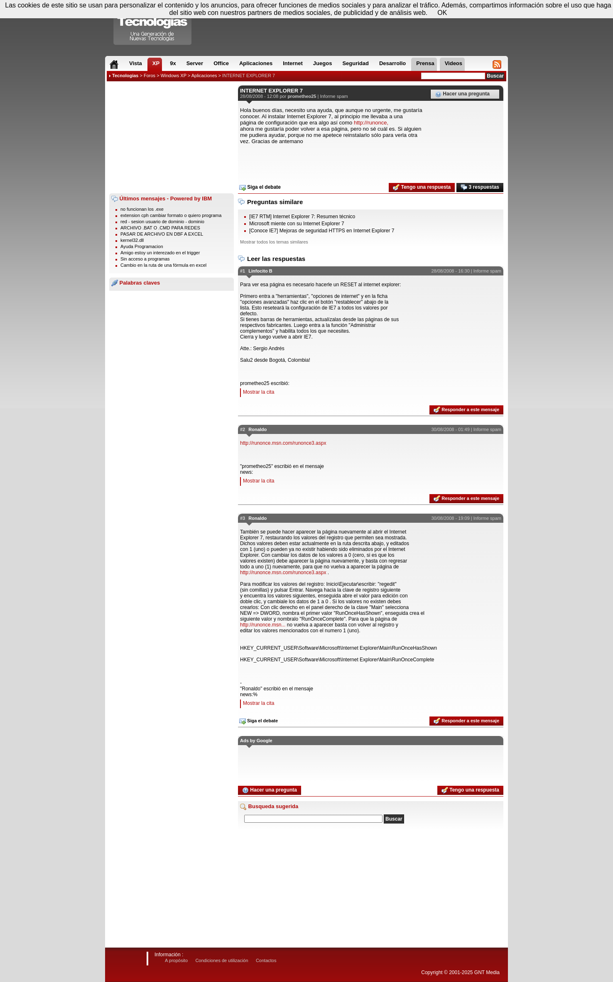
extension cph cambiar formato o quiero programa (170, 215)
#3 (242, 518)
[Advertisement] (171, 137)
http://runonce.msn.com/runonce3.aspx (283, 443)
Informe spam (334, 96)
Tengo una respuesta (422, 187)
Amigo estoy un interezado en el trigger (160, 252)
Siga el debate (260, 187)
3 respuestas (480, 187)
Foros (149, 75)
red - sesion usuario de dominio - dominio (162, 221)
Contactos (266, 960)
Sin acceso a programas (145, 258)
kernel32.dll (132, 240)
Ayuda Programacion (141, 246)
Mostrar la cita (258, 392)
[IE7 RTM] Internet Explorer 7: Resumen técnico (302, 216)
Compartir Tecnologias (152, 24)
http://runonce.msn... (262, 625)
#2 (242, 429)
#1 (242, 270)
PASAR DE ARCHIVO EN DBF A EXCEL (161, 233)
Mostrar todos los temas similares (274, 241)
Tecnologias (125, 75)
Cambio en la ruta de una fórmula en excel (163, 265)
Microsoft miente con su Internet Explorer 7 (296, 224)
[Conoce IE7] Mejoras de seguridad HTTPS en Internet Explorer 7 (322, 231)
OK (442, 12)
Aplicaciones (204, 75)
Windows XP (173, 75)
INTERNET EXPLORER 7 (248, 75)
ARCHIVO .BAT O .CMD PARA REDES (160, 227)
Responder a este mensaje (466, 410)
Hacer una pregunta (462, 94)
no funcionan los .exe (142, 209)
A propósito (176, 960)
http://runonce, (371, 122)
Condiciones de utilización (221, 960)
